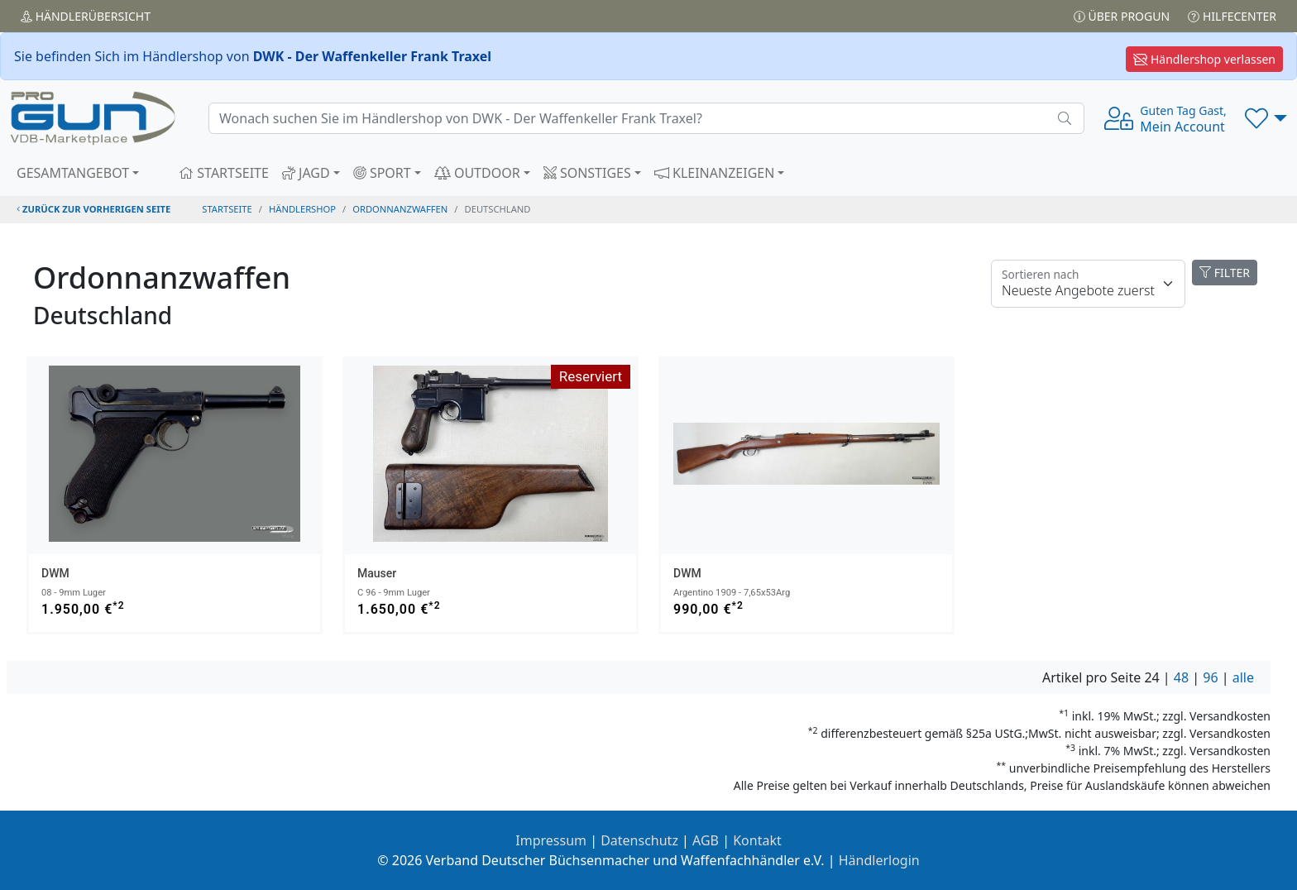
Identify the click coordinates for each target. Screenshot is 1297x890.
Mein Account (1183, 119)
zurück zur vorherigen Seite (93, 209)
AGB (705, 840)
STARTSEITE (224, 173)
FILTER (1224, 272)
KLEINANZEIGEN (714, 173)
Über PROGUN (1122, 16)
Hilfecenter (1232, 16)
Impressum (550, 840)
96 (1210, 677)
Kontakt (757, 840)
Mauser (376, 573)
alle (1243, 677)
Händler (86, 16)
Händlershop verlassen (1204, 59)
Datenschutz (639, 840)
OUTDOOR (477, 173)
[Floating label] (1088, 284)
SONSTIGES (587, 173)
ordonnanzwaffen (399, 209)
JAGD (306, 173)
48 (1181, 677)
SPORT (382, 173)
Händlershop (302, 209)
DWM (55, 573)
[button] (1266, 118)
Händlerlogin (879, 860)
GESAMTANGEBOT (73, 173)
